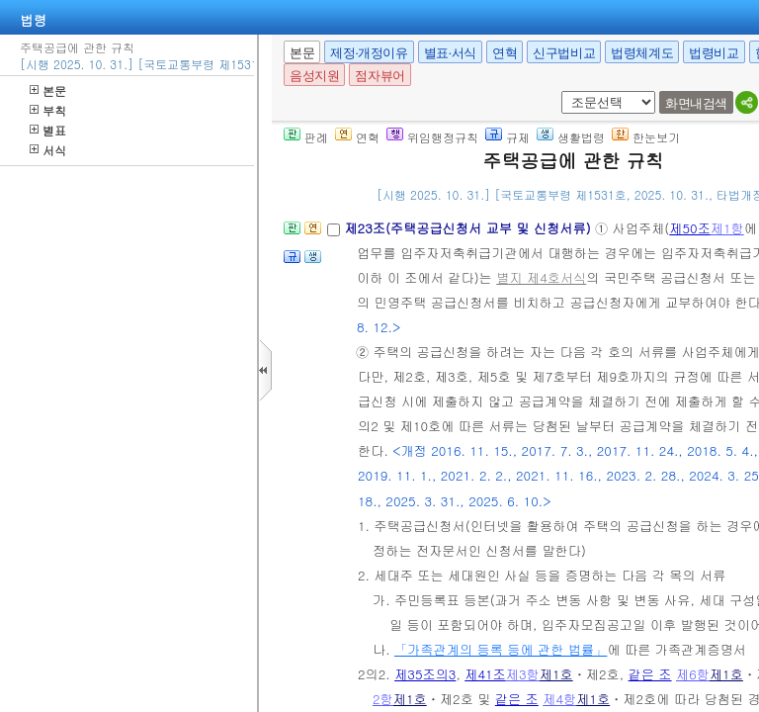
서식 (48, 149)
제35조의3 (425, 674)
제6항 (693, 674)
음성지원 (314, 75)
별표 (48, 130)
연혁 (504, 52)
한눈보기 (646, 137)
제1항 (727, 228)
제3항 (523, 674)
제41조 (485, 674)
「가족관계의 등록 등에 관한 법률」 (500, 649)
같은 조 (650, 674)
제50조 (690, 228)
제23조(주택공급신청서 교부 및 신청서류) (469, 228)
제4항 (559, 698)
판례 (306, 137)
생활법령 (571, 137)
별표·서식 (450, 52)
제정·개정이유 (368, 52)
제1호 (556, 674)
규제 (507, 137)
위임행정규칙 (432, 137)
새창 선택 (557, 91)
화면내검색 (696, 103)
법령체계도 (642, 52)
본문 (48, 90)
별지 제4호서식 (541, 277)
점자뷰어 (379, 75)
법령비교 (713, 52)
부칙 (48, 110)
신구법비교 (564, 52)
